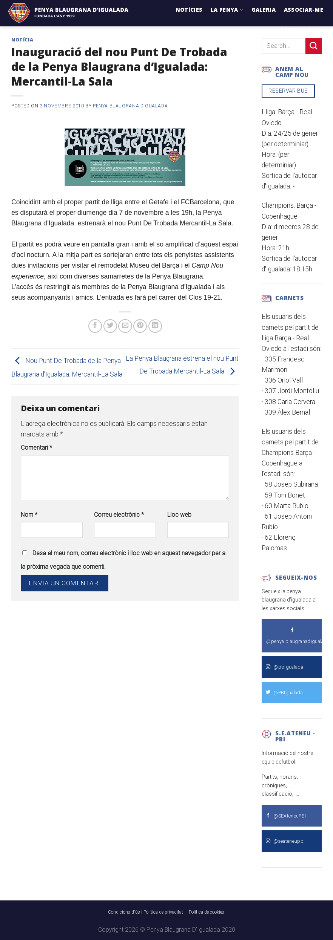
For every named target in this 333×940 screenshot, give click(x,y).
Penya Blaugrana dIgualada (130, 106)
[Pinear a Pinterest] (140, 326)
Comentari (36, 447)
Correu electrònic (119, 514)
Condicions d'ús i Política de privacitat (145, 912)
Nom (29, 514)
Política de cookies (206, 912)
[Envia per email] (125, 326)
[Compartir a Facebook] (95, 326)
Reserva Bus (300, 30)
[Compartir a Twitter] (110, 326)
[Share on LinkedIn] (155, 326)
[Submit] (313, 46)
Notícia (22, 40)
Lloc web (179, 514)
